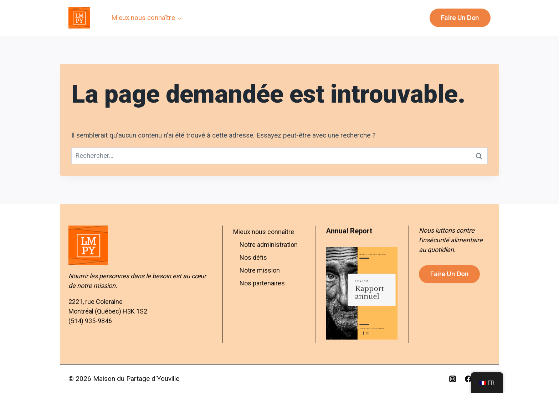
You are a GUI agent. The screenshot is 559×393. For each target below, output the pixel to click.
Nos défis (253, 257)
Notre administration (269, 244)
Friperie (312, 17)
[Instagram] (453, 379)
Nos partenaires (262, 283)
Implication (264, 17)
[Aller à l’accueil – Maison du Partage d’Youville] (140, 245)
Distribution (212, 17)
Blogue (354, 17)
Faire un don (460, 17)
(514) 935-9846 (90, 321)
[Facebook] (468, 379)
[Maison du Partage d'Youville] (79, 18)
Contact (397, 17)
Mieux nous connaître (263, 232)
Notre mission (260, 270)
